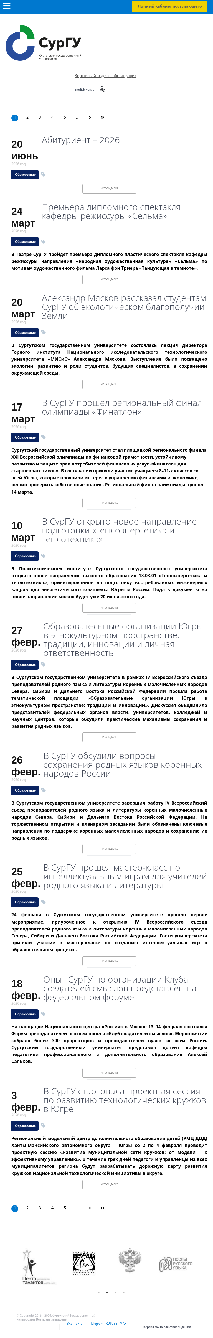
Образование (25, 175)
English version (86, 89)
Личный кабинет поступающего (170, 6)
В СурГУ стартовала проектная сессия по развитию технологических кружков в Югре (124, 1100)
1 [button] (99, 1292)
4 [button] (123, 1292)
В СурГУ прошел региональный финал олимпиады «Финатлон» (122, 407)
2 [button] (107, 1292)
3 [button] (115, 1292)
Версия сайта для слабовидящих (105, 76)
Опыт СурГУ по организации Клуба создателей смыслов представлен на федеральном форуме (119, 988)
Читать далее (109, 188)
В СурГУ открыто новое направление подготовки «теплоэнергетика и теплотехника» (119, 530)
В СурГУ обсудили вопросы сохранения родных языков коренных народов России (122, 764)
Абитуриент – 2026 (81, 139)
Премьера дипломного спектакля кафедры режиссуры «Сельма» (111, 211)
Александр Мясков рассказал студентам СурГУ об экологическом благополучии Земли (124, 306)
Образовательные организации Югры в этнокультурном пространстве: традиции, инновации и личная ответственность (123, 639)
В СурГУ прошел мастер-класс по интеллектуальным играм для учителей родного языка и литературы (125, 876)
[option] (43, 1267)
